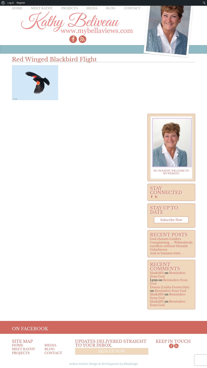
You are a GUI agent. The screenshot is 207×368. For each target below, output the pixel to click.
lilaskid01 (157, 273)
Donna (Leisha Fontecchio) (169, 287)
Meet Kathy (42, 8)
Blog (111, 8)
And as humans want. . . (167, 253)
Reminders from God (170, 291)
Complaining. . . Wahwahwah (171, 242)
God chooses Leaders (165, 239)
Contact (132, 8)
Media (91, 8)
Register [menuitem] (21, 2)
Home (17, 8)
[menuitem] (3, 3)
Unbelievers (158, 249)
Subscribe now (171, 220)
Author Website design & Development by (103, 363)
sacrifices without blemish (169, 246)
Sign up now (111, 351)
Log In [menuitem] (11, 2)
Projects (69, 8)
